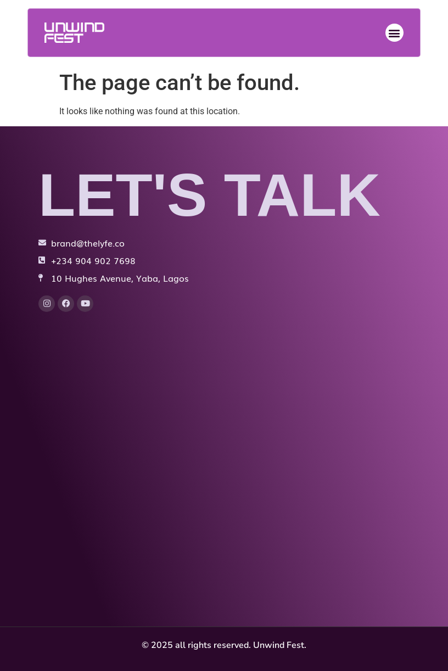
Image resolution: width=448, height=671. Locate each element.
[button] (394, 33)
